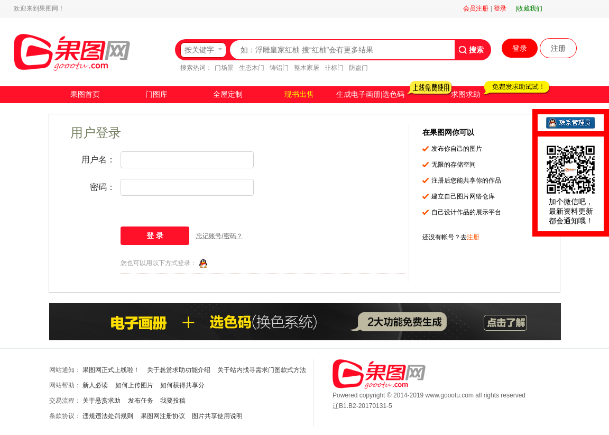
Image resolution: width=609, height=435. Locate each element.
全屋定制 (228, 94)
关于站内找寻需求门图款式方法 (261, 370)
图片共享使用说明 (217, 416)
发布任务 (140, 400)
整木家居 (306, 67)
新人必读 (95, 385)
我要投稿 (173, 400)
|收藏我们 (528, 8)
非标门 (334, 67)
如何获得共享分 (182, 385)
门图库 (156, 94)
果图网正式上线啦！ (111, 370)
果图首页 (85, 94)
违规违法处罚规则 (107, 416)
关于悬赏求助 (101, 400)
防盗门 (358, 67)
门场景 (224, 67)
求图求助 (466, 94)
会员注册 (475, 8)
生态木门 (251, 67)
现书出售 (299, 94)
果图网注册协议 (163, 416)
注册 (558, 48)
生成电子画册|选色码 (370, 94)
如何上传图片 (134, 385)
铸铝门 (279, 67)
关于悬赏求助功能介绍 (178, 370)
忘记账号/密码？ (219, 236)
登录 (500, 8)
